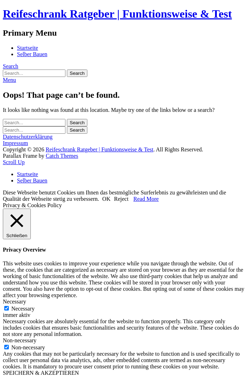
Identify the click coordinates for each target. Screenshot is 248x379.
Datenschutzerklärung (27, 137)
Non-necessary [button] (19, 340)
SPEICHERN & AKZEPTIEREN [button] (41, 373)
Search (10, 66)
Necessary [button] (14, 302)
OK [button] (106, 199)
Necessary (23, 309)
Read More (146, 199)
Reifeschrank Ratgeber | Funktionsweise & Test (117, 13)
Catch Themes (62, 156)
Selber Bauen (32, 54)
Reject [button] (121, 199)
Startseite (27, 48)
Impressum (15, 143)
